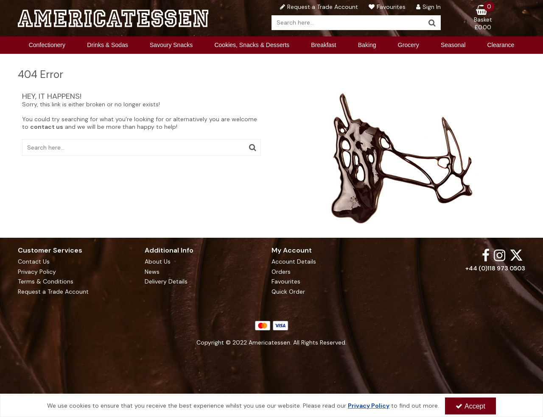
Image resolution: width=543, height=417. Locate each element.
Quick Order (288, 291)
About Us (158, 261)
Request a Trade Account (53, 291)
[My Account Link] (427, 7)
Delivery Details (166, 281)
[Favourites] (386, 7)
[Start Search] (432, 22)
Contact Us (34, 261)
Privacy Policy (37, 271)
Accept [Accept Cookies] (470, 406)
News (152, 271)
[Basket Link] (483, 18)
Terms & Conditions (45, 281)
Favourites (286, 281)
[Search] (348, 22)
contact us (46, 127)
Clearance (501, 45)
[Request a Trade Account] (318, 7)
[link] (485, 255)
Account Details (294, 261)
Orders (281, 271)
